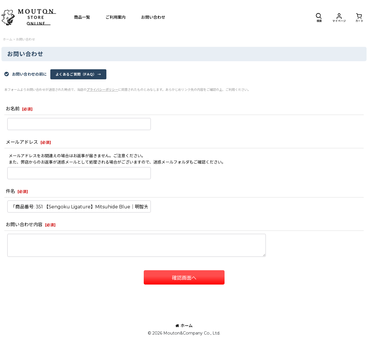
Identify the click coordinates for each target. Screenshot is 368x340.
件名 (10, 191)
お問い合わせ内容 (24, 224)
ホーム (184, 325)
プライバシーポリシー (102, 90)
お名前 (13, 109)
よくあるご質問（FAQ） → (78, 74)
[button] (319, 17)
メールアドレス (22, 142)
